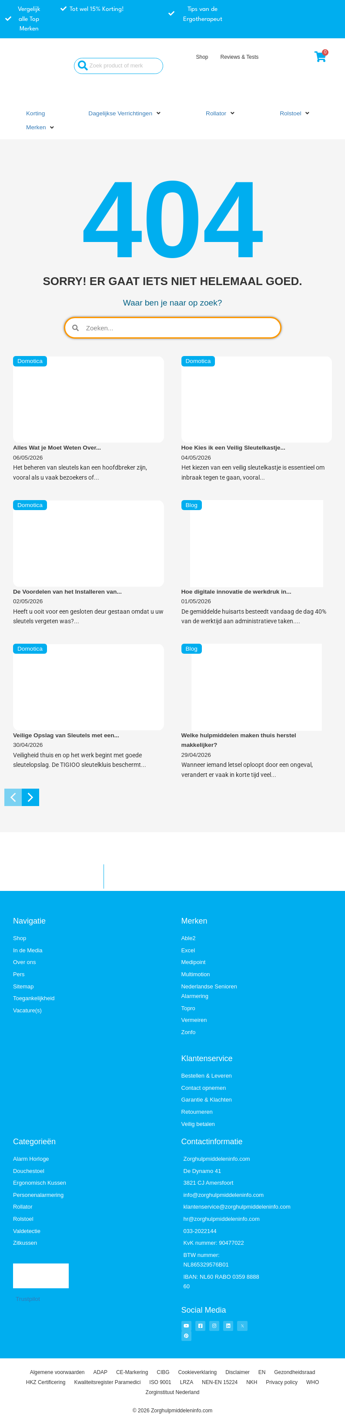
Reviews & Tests (239, 57)
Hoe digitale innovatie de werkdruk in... (236, 591)
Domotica (30, 361)
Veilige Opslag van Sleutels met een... (66, 735)
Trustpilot (28, 1299)
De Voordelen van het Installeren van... (67, 591)
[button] (125, 114)
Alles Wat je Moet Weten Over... (57, 447)
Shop (202, 57)
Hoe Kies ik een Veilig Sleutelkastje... (233, 447)
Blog (192, 505)
